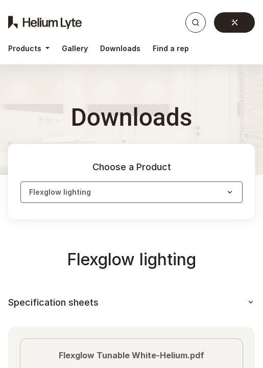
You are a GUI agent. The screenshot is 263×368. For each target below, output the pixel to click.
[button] (131, 192)
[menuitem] (75, 48)
